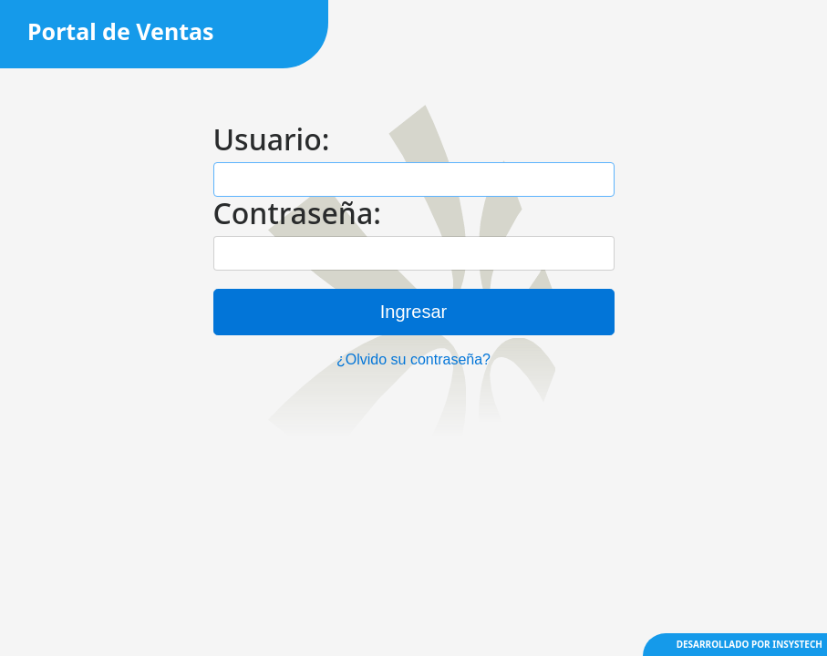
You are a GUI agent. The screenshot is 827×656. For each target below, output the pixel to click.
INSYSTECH (797, 644)
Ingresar (413, 312)
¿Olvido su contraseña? (413, 359)
